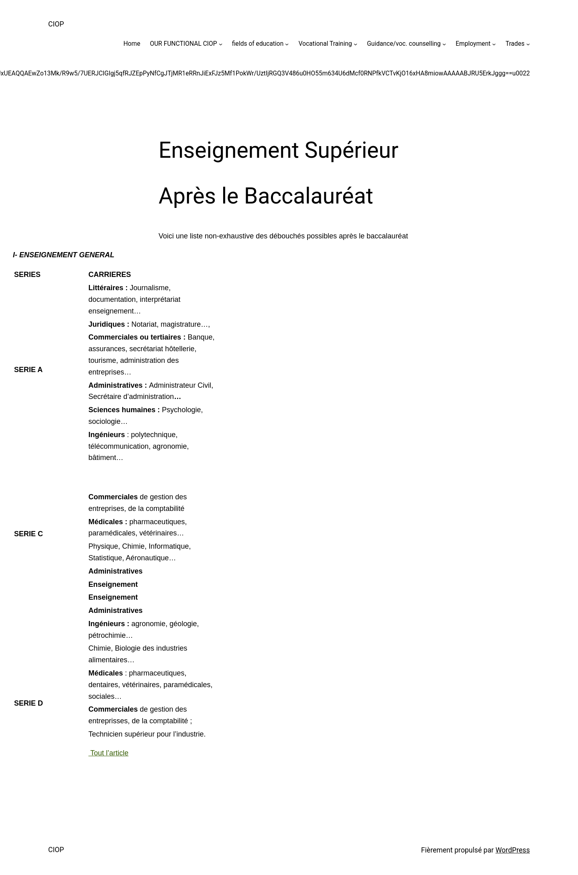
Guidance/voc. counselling (404, 43)
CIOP (56, 24)
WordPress (512, 850)
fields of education (257, 43)
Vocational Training (325, 43)
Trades (514, 43)
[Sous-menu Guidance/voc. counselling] (444, 43)
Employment (473, 43)
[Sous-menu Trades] (528, 43)
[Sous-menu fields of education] (287, 43)
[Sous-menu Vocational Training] (355, 43)
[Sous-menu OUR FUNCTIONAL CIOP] (220, 43)
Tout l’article (108, 753)
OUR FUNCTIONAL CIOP (183, 43)
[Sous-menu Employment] (494, 43)
